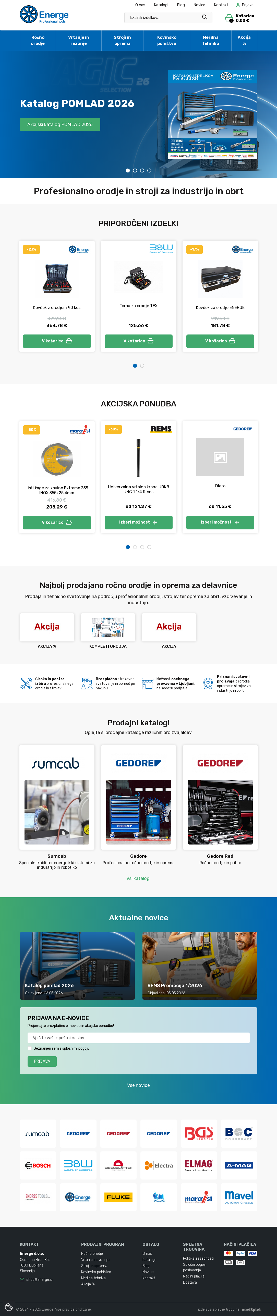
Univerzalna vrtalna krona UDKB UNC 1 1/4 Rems (138, 489)
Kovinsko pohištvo (166, 40)
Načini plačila (193, 1276)
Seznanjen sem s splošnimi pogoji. (61, 1048)
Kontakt (221, 5)
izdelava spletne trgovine (218, 1309)
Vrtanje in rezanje (78, 40)
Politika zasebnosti (198, 1258)
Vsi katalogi (138, 878)
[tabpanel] (138, 114)
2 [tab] (135, 170)
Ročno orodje (38, 40)
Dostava (190, 1282)
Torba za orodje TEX (139, 305)
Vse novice (138, 1085)
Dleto (220, 485)
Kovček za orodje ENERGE (220, 307)
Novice (199, 5)
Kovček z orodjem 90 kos (56, 307)
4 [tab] (149, 170)
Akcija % (244, 40)
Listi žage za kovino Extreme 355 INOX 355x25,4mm (57, 490)
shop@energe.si (39, 1279)
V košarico (57, 341)
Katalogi (161, 5)
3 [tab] (142, 170)
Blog (181, 5)
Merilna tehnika (210, 40)
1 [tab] (127, 170)
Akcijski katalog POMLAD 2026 (60, 124)
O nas (140, 5)
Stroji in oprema (122, 40)
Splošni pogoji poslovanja (194, 1267)
